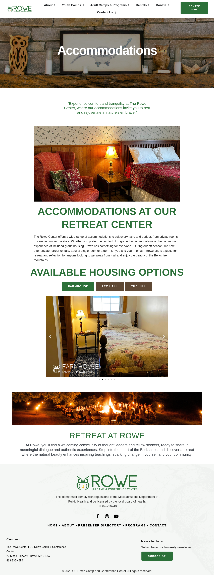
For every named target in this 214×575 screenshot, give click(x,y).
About (68, 525)
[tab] (78, 286)
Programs (135, 525)
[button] (50, 336)
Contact (158, 525)
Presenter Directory (99, 525)
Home (52, 525)
